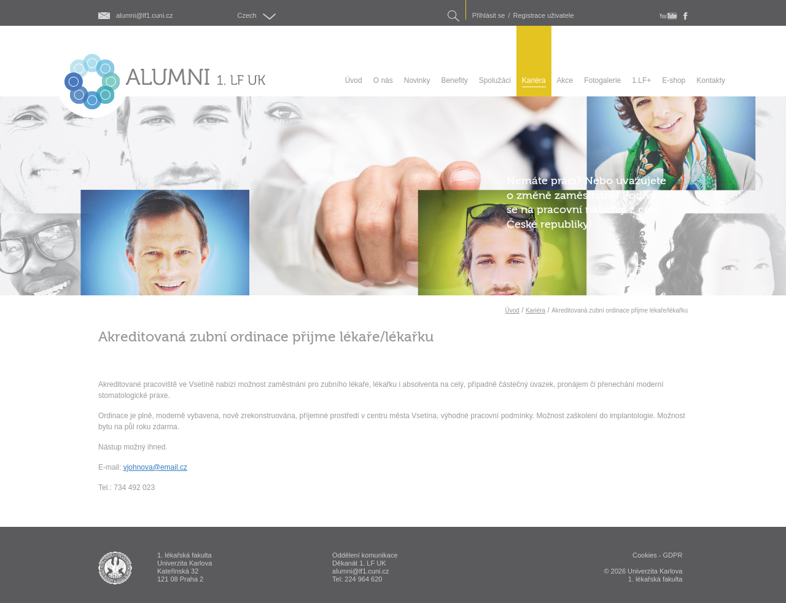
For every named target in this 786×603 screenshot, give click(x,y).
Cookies (644, 555)
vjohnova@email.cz (155, 467)
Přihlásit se (488, 15)
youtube (668, 16)
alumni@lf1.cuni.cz (144, 15)
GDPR (673, 555)
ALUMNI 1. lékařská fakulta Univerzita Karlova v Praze (115, 568)
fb (685, 16)
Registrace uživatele (543, 15)
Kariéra (535, 310)
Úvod (512, 310)
